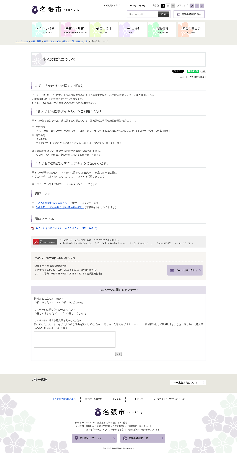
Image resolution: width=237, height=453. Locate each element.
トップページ (39, 41)
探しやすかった (45, 313)
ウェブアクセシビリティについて (169, 399)
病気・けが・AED (69, 41)
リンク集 (116, 399)
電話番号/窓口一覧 (138, 438)
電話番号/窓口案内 (191, 14)
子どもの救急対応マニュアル (51, 203)
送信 (118, 354)
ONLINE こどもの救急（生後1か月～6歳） (60, 207)
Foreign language (138, 5)
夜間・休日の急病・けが (92, 41)
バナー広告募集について (184, 381)
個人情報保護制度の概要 (64, 399)
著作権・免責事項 (93, 399)
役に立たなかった (73, 302)
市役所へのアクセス (91, 438)
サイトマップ (136, 399)
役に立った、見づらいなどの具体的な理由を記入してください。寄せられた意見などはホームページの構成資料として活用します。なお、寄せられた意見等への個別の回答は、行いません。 (118, 326)
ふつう (56, 302)
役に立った (43, 302)
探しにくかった (77, 313)
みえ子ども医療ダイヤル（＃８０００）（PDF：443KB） (67, 228)
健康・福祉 (53, 41)
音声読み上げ (113, 5)
